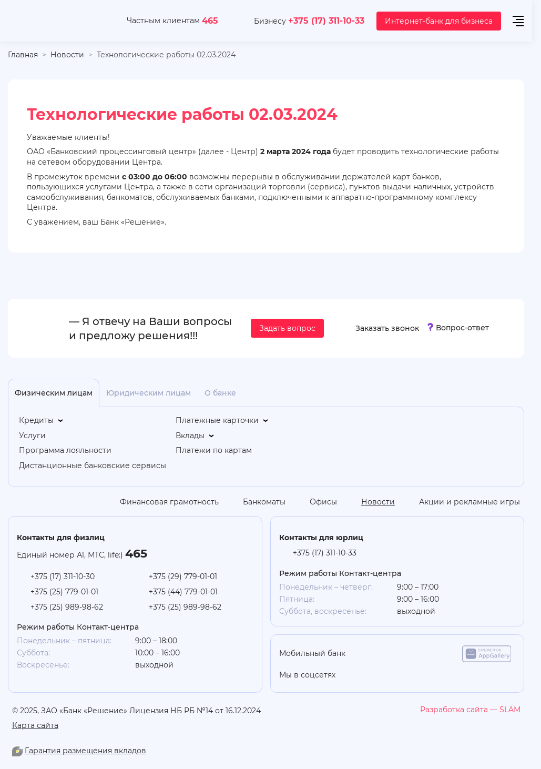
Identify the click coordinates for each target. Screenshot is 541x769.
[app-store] (380, 653)
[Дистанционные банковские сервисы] (92, 466)
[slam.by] (470, 709)
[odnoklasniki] (363, 675)
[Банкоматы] (256, 501)
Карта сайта (35, 725)
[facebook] (448, 675)
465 (210, 20)
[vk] (426, 675)
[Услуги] (32, 436)
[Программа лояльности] (65, 451)
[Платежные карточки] (223, 421)
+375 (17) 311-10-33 (326, 20)
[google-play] (433, 653)
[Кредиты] (42, 421)
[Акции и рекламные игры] (461, 501)
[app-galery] (487, 653)
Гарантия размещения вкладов (85, 750)
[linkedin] (405, 675)
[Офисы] (315, 501)
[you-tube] (384, 675)
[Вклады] (196, 436)
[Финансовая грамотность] (161, 501)
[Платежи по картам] (214, 451)
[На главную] (56, 21)
